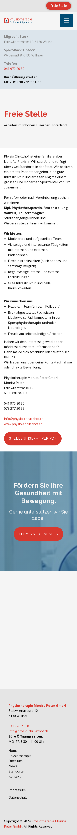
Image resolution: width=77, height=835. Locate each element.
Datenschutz (18, 797)
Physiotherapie (20, 756)
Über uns (16, 761)
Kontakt (15, 776)
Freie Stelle (58, 5)
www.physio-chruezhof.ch (23, 424)
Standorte (16, 771)
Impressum (17, 790)
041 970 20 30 (14, 69)
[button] (66, 20)
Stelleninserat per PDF (33, 438)
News (13, 766)
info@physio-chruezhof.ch (23, 418)
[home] (18, 21)
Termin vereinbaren (39, 534)
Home (13, 750)
